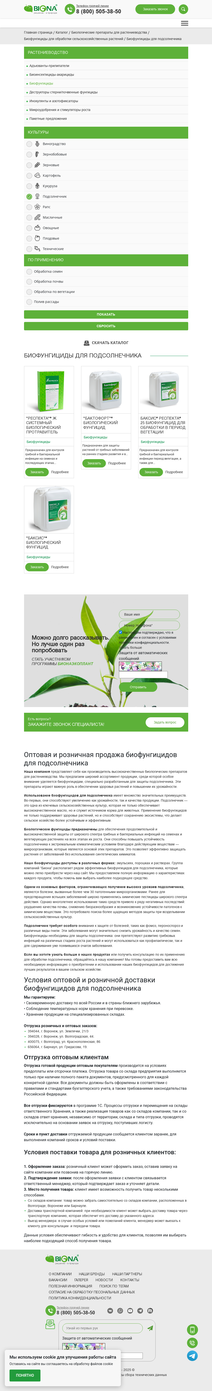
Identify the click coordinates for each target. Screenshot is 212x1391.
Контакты (129, 1280)
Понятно (25, 1375)
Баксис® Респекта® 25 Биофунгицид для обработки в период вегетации (163, 425)
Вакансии (58, 1280)
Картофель (52, 175)
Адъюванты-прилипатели (49, 65)
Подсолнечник (55, 196)
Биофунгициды (41, 83)
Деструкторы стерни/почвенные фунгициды (64, 92)
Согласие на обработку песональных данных (92, 1292)
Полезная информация (70, 1286)
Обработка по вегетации (54, 291)
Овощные (51, 228)
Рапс (46, 207)
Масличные (52, 217)
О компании (60, 1274)
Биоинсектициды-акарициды (52, 74)
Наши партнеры (127, 1274)
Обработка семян (48, 271)
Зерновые (51, 165)
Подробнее (60, 472)
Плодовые (51, 238)
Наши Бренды (92, 1274)
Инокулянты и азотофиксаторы (54, 101)
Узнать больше (130, 647)
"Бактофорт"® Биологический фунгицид (100, 423)
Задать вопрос (165, 722)
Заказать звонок (155, 9)
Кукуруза (50, 186)
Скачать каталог (106, 343)
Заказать (37, 472)
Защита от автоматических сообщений (97, 1338)
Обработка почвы (48, 281)
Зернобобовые (55, 154)
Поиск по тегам (114, 1286)
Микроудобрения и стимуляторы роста (60, 109)
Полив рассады (46, 301)
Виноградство (54, 143)
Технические (53, 248)
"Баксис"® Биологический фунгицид (43, 543)
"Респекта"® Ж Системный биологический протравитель (43, 425)
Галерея (81, 1280)
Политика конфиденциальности (80, 1298)
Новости (104, 1280)
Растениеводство (48, 53)
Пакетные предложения (48, 118)
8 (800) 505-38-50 (98, 11)
